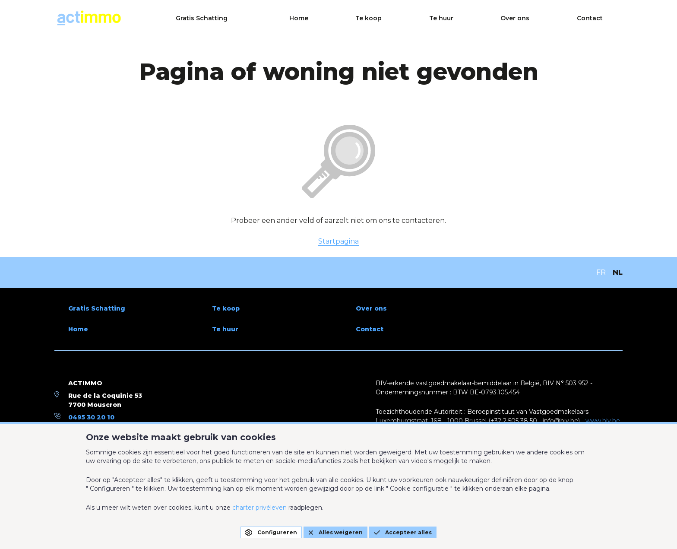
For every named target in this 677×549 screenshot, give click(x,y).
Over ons (561, 18)
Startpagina (338, 241)
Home (424, 18)
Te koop (468, 18)
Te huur (514, 18)
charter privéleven (259, 507)
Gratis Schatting (354, 18)
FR (601, 272)
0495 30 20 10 (91, 417)
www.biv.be (602, 421)
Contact (610, 18)
